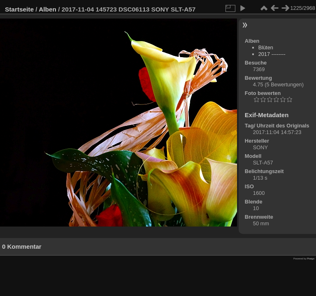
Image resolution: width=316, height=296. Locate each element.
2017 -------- (272, 54)
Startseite (19, 9)
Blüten (265, 47)
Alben (47, 9)
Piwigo (310, 258)
